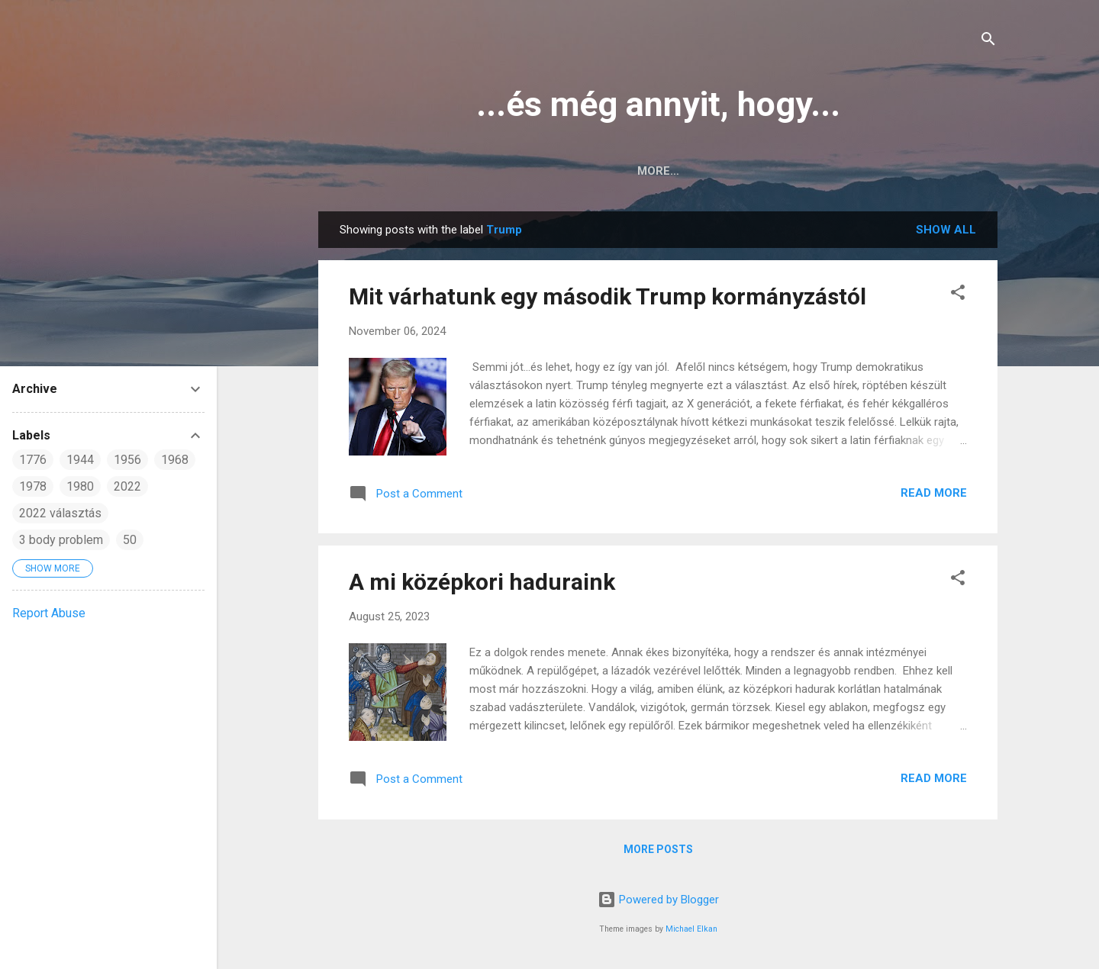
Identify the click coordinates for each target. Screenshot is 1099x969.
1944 (80, 459)
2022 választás (60, 513)
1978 (33, 486)
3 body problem (61, 540)
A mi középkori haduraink (482, 581)
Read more (934, 493)
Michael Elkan (691, 929)
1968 (175, 459)
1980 (80, 486)
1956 (127, 459)
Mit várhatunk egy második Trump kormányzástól (607, 296)
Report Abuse (48, 613)
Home (598, 171)
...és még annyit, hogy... (658, 104)
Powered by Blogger (658, 899)
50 (130, 540)
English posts (688, 171)
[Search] (988, 41)
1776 (33, 459)
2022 (127, 486)
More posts (658, 849)
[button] (958, 295)
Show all (946, 230)
